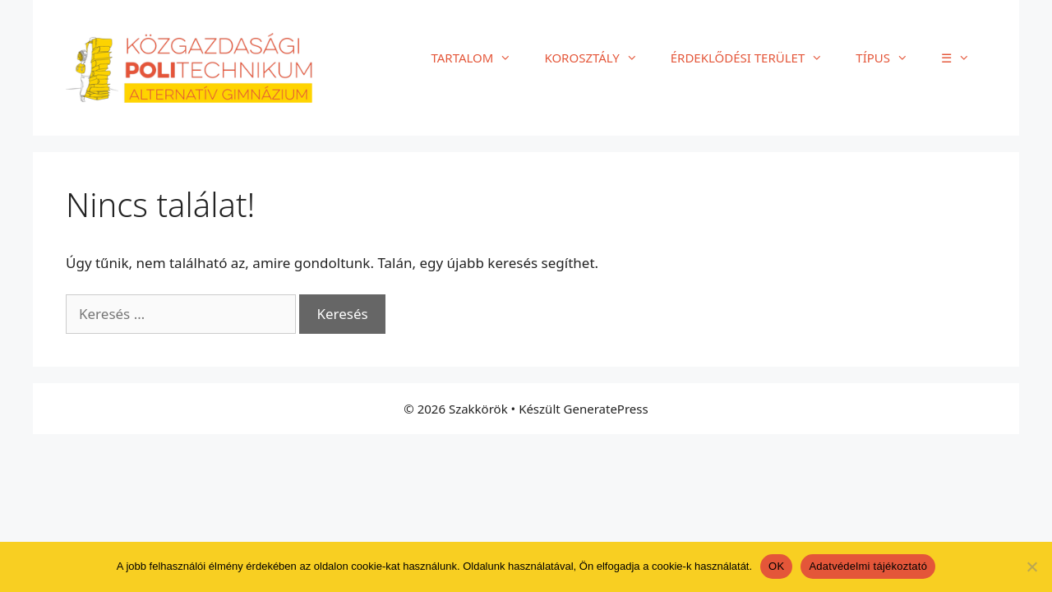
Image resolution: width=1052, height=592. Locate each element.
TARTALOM (479, 57)
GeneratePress (606, 408)
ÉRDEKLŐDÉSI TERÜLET (755, 57)
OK (776, 566)
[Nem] (1031, 566)
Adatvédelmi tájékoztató (868, 566)
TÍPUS (890, 57)
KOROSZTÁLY (598, 57)
